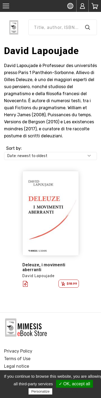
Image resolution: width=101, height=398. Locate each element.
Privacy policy (66, 391)
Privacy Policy (18, 351)
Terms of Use (17, 358)
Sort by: (14, 148)
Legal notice (16, 366)
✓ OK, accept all (74, 384)
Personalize (40, 391)
